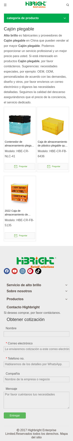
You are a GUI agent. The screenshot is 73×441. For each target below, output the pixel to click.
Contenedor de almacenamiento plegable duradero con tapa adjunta (20, 143)
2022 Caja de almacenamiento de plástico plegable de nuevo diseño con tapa (18, 212)
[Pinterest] (30, 271)
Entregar (15, 415)
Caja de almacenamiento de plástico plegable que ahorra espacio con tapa (52, 143)
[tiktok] (38, 271)
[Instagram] (23, 271)
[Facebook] (7, 271)
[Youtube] (15, 271)
